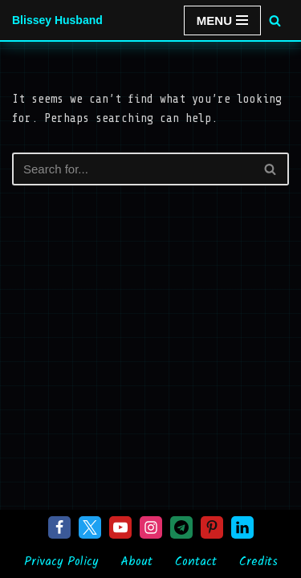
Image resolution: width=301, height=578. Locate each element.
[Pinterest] (212, 527)
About (136, 562)
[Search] (275, 20)
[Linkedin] (242, 527)
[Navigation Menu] (222, 20)
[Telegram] (181, 527)
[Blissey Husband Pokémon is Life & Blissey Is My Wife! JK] (57, 20)
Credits (258, 562)
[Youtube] (120, 527)
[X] (90, 527)
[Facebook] (59, 527)
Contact (196, 562)
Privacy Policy (61, 562)
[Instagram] (151, 527)
